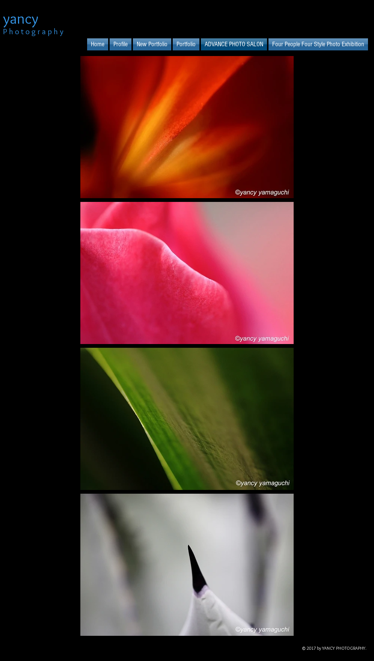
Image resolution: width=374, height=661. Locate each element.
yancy (20, 18)
